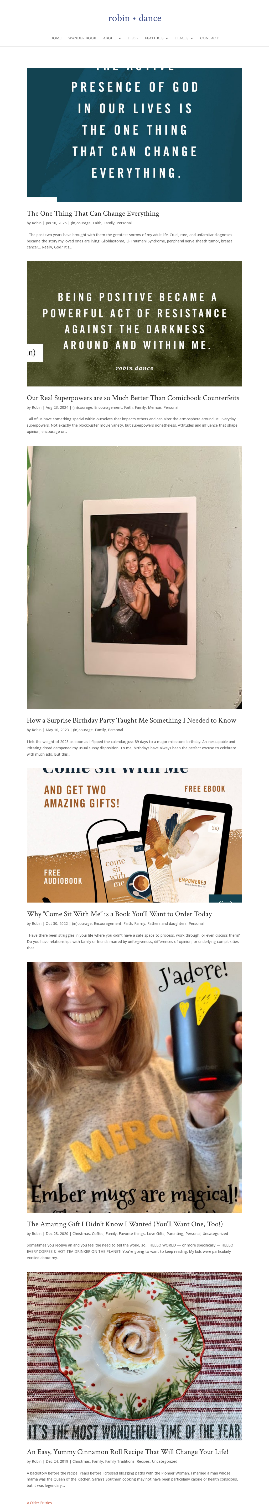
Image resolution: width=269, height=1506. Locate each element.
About (109, 38)
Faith (97, 222)
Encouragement (108, 407)
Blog (133, 38)
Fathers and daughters (167, 923)
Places (181, 38)
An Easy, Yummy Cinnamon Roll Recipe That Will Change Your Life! (128, 1452)
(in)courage (81, 222)
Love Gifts (155, 1233)
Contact (209, 38)
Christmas (81, 1233)
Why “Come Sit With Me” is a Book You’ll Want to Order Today (119, 914)
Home (55, 38)
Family (109, 222)
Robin (37, 222)
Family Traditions (119, 1461)
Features (154, 38)
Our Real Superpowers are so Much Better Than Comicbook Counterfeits (133, 398)
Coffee (98, 1233)
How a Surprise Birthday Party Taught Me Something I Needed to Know (131, 720)
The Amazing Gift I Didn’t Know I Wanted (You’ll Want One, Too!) (125, 1224)
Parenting (175, 1233)
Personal (124, 222)
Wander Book (82, 38)
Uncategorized (215, 1233)
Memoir (154, 407)
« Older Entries (39, 1502)
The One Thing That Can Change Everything (93, 213)
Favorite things (132, 1233)
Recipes (143, 1461)
